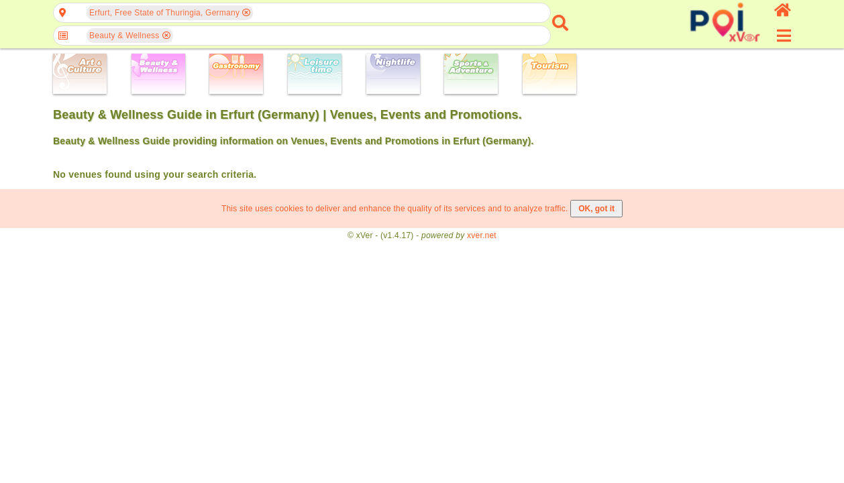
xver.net (481, 235)
